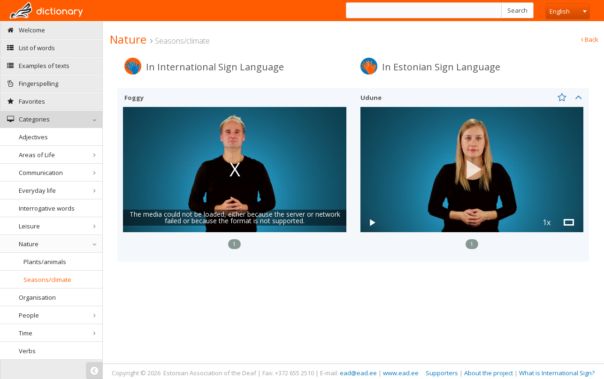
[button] (472, 169)
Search (517, 10)
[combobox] (567, 11)
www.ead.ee (401, 373)
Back (589, 39)
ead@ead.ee (358, 373)
